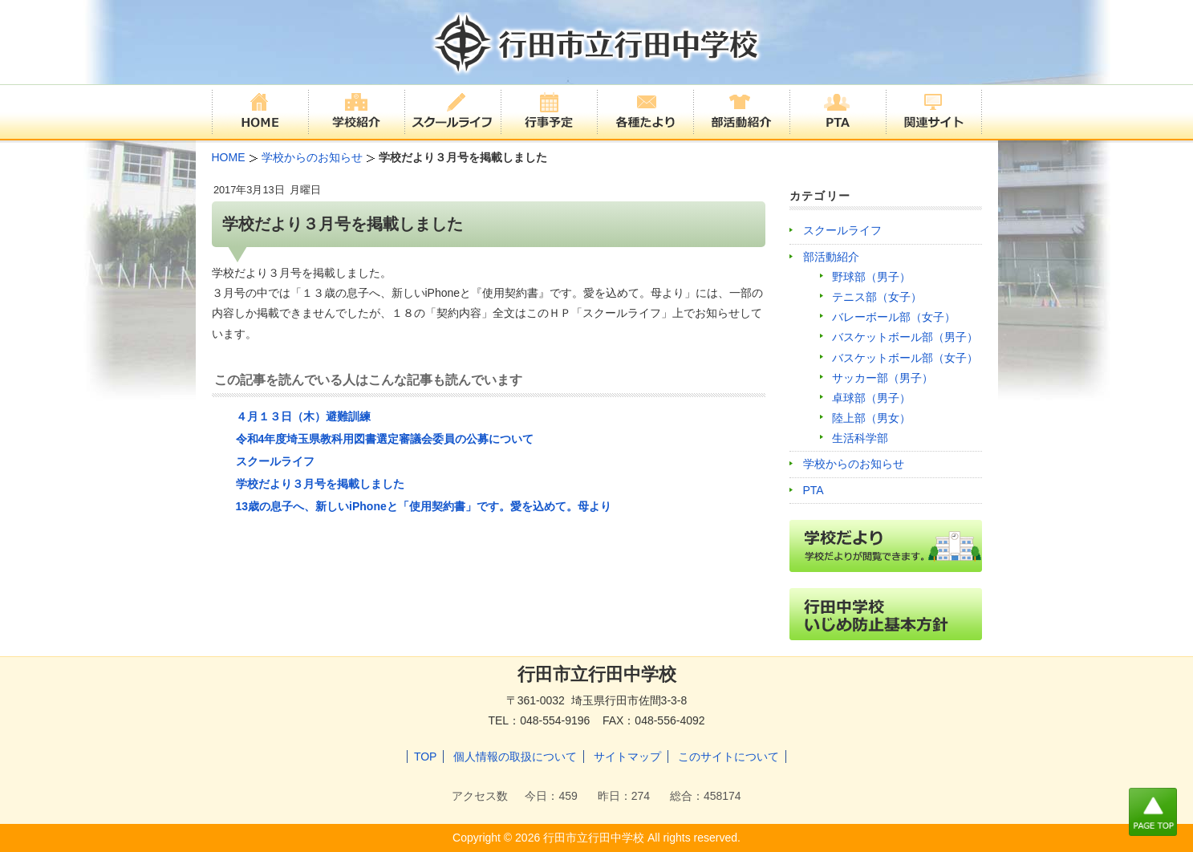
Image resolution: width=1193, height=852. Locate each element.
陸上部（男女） (871, 418)
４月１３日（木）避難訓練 (303, 416)
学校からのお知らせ (853, 463)
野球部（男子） (871, 276)
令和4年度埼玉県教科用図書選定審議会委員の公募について (385, 438)
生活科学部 (860, 438)
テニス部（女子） (877, 296)
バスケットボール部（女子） (905, 357)
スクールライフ (275, 461)
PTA (813, 490)
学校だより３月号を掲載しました (320, 483)
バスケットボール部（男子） (905, 337)
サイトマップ (627, 756)
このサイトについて (728, 756)
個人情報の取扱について (515, 756)
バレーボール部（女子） (894, 316)
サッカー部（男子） (882, 377)
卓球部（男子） (871, 398)
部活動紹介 (831, 256)
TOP (425, 756)
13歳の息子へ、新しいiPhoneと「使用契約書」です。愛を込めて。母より (423, 506)
